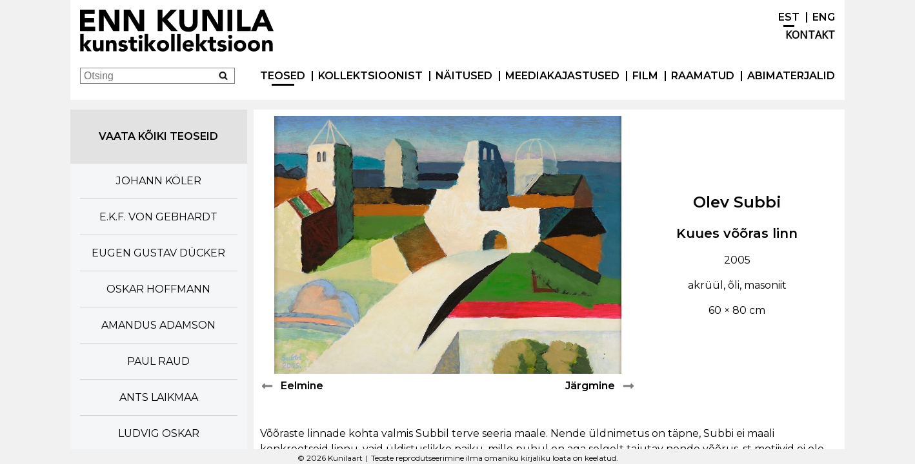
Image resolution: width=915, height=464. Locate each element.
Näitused (464, 76)
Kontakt (810, 35)
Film (645, 76)
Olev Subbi (737, 202)
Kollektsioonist (370, 76)
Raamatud (702, 76)
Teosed (282, 76)
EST (788, 17)
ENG (823, 17)
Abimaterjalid (791, 76)
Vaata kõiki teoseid (158, 136)
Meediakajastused (562, 76)
